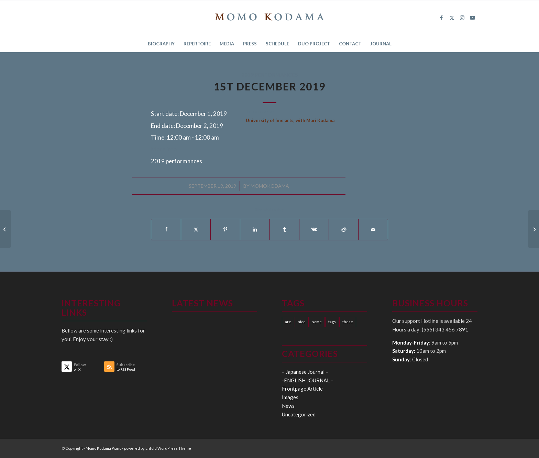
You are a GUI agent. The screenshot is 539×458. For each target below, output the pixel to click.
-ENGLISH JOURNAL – (307, 380)
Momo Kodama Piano (103, 448)
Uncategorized (299, 414)
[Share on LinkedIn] (255, 229)
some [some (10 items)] (317, 321)
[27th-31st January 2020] (533, 229)
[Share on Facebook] (166, 229)
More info (164, 149)
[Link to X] (452, 17)
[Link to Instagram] (462, 17)
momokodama (270, 186)
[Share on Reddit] (343, 229)
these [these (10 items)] (347, 321)
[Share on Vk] (314, 229)
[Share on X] (195, 229)
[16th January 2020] (5, 229)
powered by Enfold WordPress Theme (157, 448)
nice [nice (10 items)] (302, 321)
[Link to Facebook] (441, 17)
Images (290, 397)
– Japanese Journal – (305, 372)
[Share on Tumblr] (284, 229)
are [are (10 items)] (288, 321)
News (288, 406)
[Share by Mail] (373, 229)
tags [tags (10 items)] (332, 321)
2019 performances (269, 75)
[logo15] (269, 17)
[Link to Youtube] (472, 17)
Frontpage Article (302, 388)
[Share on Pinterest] (225, 229)
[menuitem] (161, 43)
